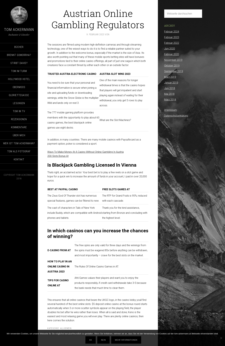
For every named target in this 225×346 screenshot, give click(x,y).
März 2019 (170, 76)
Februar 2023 (171, 37)
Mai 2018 (169, 93)
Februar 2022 (171, 42)
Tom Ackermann (19, 29)
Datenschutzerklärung (176, 115)
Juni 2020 (169, 48)
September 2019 (173, 71)
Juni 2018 (169, 88)
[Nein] (221, 338)
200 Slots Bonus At (58, 155)
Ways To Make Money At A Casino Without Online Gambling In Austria (85, 151)
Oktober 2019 (172, 65)
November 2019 (173, 59)
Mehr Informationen (126, 340)
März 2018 (170, 99)
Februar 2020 (171, 54)
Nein (103, 340)
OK (90, 340)
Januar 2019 (171, 82)
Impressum (170, 110)
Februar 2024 (171, 31)
